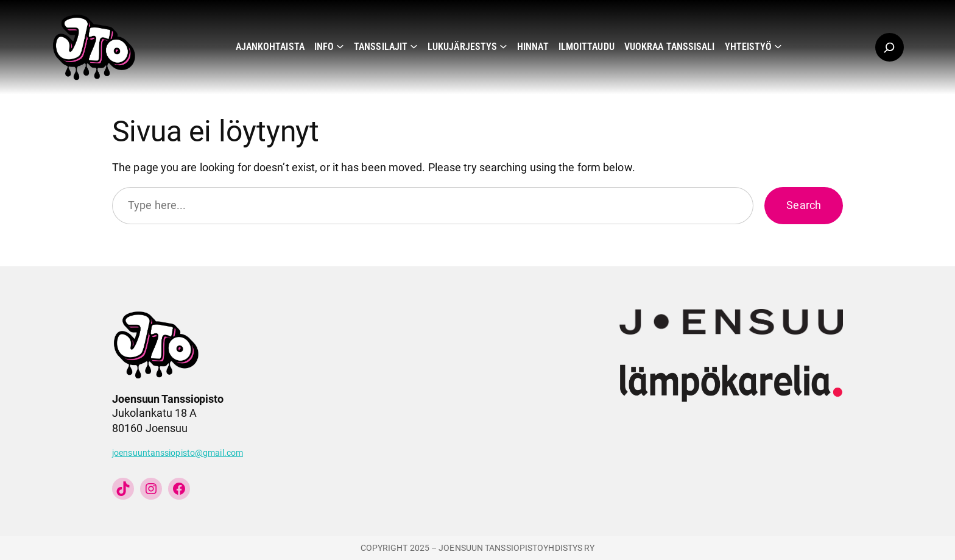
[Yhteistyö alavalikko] (778, 46)
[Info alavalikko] (340, 46)
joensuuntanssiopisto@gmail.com (177, 453)
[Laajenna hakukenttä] (889, 47)
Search (803, 205)
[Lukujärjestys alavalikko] (503, 46)
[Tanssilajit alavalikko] (414, 46)
